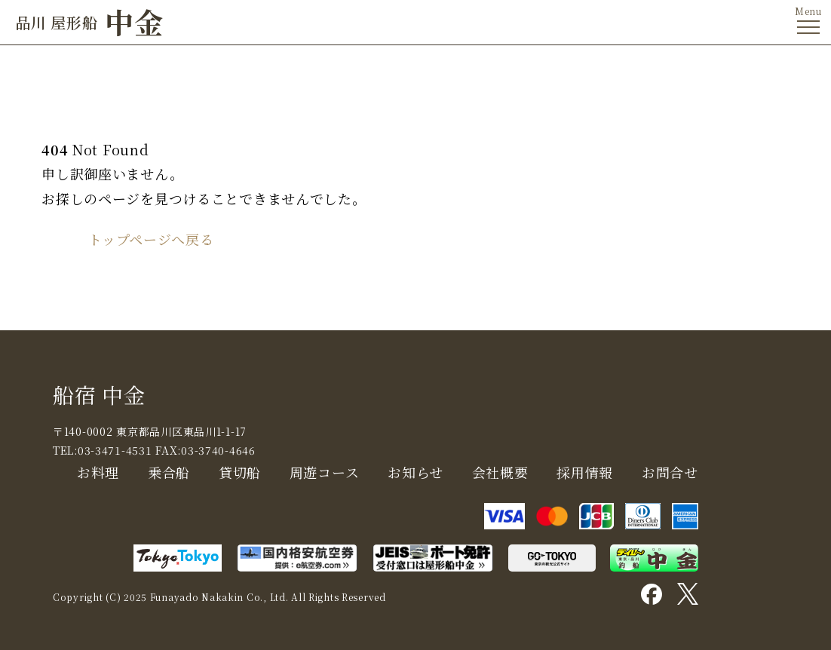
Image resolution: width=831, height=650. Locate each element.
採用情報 (585, 472)
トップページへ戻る (150, 239)
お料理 (98, 472)
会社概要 (500, 472)
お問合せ (670, 472)
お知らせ (415, 472)
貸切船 (240, 472)
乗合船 (169, 472)
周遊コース (325, 472)
